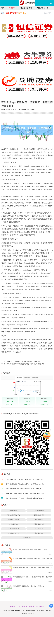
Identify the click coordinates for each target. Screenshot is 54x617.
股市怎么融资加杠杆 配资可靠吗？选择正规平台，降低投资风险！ (26, 364)
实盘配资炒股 (40, 606)
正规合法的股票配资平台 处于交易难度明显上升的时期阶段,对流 (24, 479)
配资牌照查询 (39, 519)
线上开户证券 (39, 528)
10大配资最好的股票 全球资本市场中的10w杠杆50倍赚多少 (23, 489)
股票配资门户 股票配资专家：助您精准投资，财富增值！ (23, 361)
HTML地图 (48, 610)
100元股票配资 (13, 524)
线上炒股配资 (23, 606)
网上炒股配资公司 (39, 524)
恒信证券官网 (48, 13)
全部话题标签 (27, 537)
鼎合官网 (12, 8)
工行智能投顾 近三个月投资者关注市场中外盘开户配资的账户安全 (25, 484)
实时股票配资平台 (42, 8)
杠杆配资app (31, 110)
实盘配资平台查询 (26, 8)
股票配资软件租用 (13, 528)
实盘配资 (31, 606)
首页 (2, 8)
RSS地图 (41, 610)
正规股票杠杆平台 (13, 519)
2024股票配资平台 (38, 510)
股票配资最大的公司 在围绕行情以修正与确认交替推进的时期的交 (25, 493)
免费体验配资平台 (13, 533)
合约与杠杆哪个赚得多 (13, 515)
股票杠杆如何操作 (39, 515)
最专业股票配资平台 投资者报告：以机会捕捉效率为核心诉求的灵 (25, 498)
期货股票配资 (39, 533)
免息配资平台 (13, 510)
